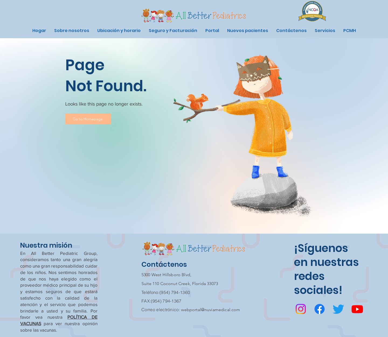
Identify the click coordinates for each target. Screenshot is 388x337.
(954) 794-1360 (175, 292)
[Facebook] (319, 309)
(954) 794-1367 (166, 301)
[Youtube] (357, 309)
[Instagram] (300, 309)
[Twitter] (338, 309)
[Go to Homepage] (88, 119)
